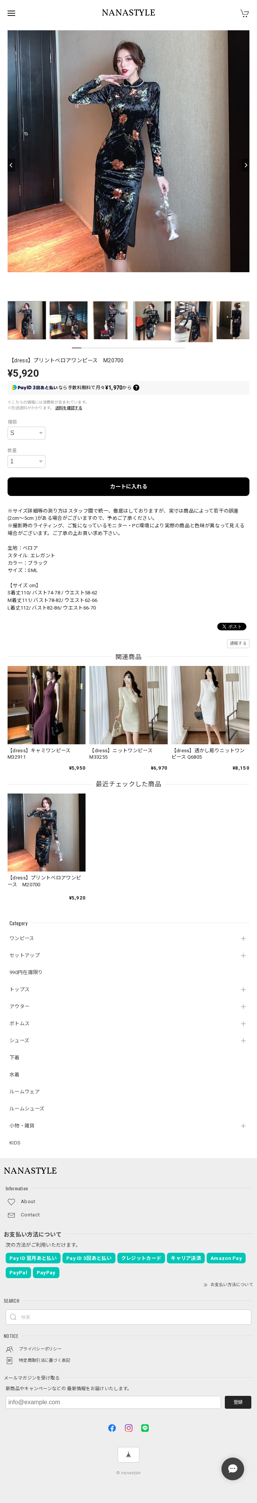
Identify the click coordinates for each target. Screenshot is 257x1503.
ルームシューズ (26, 1109)
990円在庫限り (26, 972)
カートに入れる (128, 486)
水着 (14, 1074)
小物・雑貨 (22, 1126)
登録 (238, 1402)
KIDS (14, 1143)
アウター (19, 1006)
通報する (238, 643)
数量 (12, 450)
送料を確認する (69, 407)
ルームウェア (24, 1092)
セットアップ (24, 955)
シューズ (19, 1040)
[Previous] (11, 165)
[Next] (245, 165)
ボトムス (19, 1023)
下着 (14, 1057)
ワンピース (21, 938)
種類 (12, 422)
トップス (19, 989)
